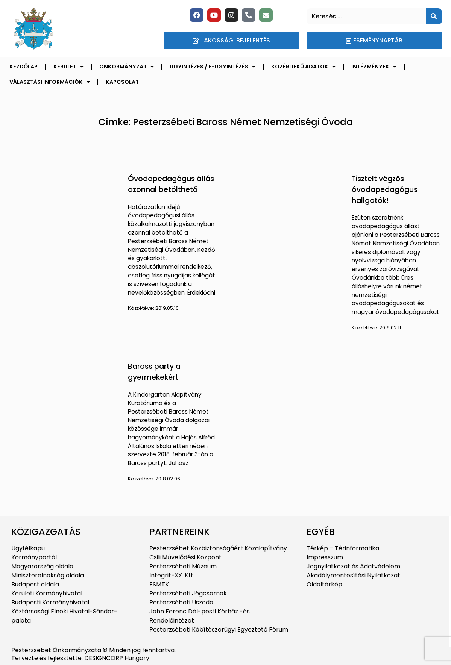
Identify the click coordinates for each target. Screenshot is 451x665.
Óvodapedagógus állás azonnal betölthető (171, 184)
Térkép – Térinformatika (343, 548)
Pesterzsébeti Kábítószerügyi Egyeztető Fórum (218, 629)
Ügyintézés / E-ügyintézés (212, 66)
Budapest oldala (35, 584)
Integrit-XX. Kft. (171, 575)
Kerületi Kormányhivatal (46, 593)
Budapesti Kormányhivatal (50, 602)
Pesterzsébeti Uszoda (181, 602)
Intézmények (373, 66)
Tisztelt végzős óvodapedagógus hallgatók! (385, 190)
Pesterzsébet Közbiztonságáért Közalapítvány (218, 548)
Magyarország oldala (42, 566)
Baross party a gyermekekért (154, 371)
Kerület (68, 66)
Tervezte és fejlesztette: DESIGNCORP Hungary (80, 658)
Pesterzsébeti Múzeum (183, 566)
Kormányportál (34, 557)
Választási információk (49, 82)
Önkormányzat (126, 66)
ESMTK (159, 584)
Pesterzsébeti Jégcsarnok (188, 593)
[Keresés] (434, 16)
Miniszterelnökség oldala (47, 575)
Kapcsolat (122, 82)
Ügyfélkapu (28, 548)
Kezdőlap (23, 66)
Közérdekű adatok (303, 66)
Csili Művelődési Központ (185, 557)
